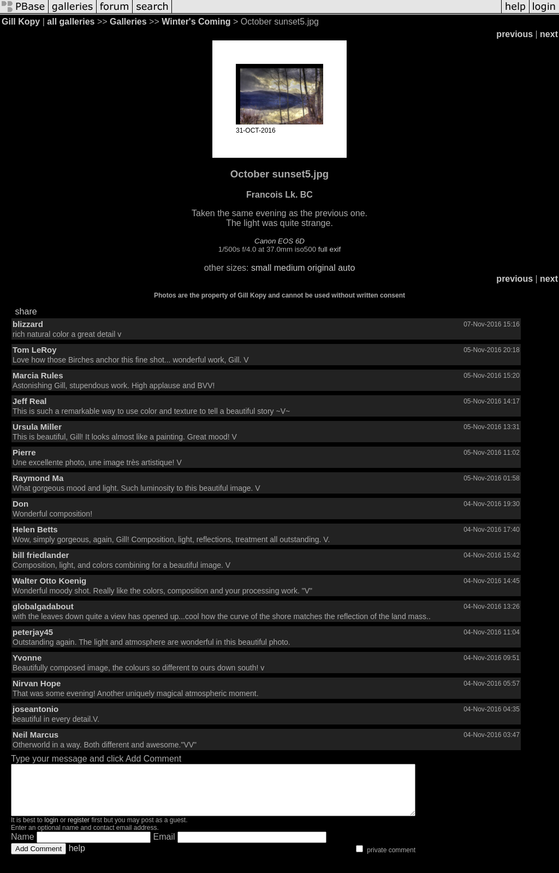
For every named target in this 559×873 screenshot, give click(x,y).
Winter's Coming (196, 21)
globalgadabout (43, 606)
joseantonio (35, 709)
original (321, 267)
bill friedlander (41, 555)
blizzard (28, 324)
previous (514, 34)
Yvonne (27, 657)
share (26, 311)
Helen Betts (35, 529)
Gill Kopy (21, 21)
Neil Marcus (35, 734)
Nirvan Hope (37, 683)
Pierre (24, 452)
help (77, 858)
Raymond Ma (38, 478)
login (51, 830)
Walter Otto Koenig (49, 580)
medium (289, 267)
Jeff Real (30, 401)
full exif (329, 249)
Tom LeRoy (35, 349)
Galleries (128, 21)
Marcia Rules (38, 375)
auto (346, 267)
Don (20, 503)
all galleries (70, 21)
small (261, 267)
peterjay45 (33, 632)
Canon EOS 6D (279, 241)
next (549, 34)
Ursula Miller (37, 426)
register (79, 830)
